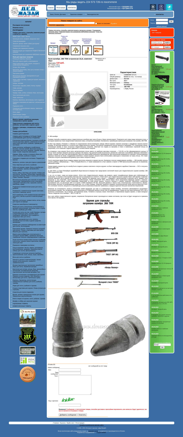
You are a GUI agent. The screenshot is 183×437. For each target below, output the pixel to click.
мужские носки (93, 435)
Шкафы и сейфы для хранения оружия (25, 301)
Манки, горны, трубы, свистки (21, 36)
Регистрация (61, 7)
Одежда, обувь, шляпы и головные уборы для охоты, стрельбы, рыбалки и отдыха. (27, 155)
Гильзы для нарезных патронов (22, 59)
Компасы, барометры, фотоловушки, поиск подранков (28, 100)
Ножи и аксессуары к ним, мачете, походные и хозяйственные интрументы (26, 64)
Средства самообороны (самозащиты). (25, 204)
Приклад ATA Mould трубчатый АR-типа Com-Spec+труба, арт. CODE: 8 (158, 87)
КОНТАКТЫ (72, 7)
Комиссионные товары (19, 114)
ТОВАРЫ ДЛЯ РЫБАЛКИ (21, 134)
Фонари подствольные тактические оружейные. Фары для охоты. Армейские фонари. (28, 265)
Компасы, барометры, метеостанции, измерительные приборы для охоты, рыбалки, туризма (27, 281)
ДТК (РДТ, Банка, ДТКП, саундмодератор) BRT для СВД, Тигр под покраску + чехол (158, 109)
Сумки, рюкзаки (17, 88)
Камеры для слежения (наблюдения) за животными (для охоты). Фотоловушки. (29, 225)
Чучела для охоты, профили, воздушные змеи (26, 39)
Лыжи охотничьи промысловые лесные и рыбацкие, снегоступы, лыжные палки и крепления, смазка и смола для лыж (29, 241)
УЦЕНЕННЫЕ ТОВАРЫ (20, 303)
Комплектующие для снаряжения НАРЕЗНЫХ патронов (29, 54)
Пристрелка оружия (18, 73)
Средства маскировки (19, 41)
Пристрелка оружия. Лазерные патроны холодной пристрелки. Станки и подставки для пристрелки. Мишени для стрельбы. (29, 230)
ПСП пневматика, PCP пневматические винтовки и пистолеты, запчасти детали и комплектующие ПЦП (29, 196)
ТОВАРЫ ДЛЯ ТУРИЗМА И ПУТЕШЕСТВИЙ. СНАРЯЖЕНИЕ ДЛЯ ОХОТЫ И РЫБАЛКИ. (27, 137)
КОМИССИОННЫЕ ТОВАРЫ (22, 306)
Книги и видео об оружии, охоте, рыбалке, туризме (29, 298)
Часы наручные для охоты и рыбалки (25, 165)
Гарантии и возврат (76, 14)
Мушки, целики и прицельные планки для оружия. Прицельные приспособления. (29, 295)
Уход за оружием (18, 90)
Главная (51, 7)
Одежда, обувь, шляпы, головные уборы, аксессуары (28, 92)
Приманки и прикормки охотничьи (23, 245)
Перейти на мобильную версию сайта (91, 429)
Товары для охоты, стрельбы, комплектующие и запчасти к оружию (70, 30)
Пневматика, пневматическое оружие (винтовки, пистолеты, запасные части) (28, 191)
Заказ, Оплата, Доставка (58, 14)
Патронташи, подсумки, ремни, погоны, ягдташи (27, 85)
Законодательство (93, 14)
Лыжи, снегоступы (18, 97)
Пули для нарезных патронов (98, 42)
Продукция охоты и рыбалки (21, 117)
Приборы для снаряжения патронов (23, 48)
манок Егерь (60, 25)
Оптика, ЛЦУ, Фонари (19, 67)
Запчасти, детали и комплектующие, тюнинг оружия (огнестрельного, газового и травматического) (27, 261)
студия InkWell (101, 436)
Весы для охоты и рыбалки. (21, 257)
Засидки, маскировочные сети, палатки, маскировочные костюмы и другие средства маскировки (27, 220)
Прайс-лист (71, 426)
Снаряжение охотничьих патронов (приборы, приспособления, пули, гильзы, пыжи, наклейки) (28, 253)
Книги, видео (16, 112)
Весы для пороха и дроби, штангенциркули (25, 61)
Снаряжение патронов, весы (21, 46)
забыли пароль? (162, 26)
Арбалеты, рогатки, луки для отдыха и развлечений (29, 162)
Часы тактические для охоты (21, 95)
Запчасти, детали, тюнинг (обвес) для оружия (26, 43)
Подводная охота (18, 106)
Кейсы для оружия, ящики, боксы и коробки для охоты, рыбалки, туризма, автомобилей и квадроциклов (28, 169)
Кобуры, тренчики (18, 83)
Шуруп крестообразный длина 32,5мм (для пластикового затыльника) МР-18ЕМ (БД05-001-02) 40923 (158, 69)
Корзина (63, 426)
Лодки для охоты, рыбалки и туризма (24, 285)
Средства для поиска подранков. (23, 292)
